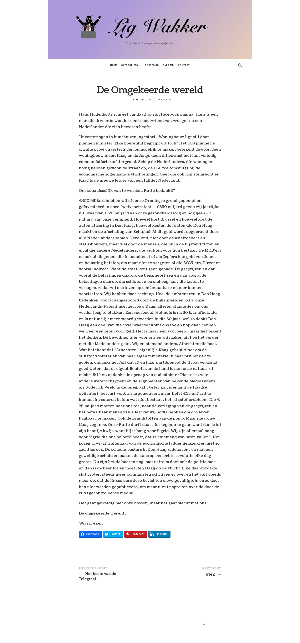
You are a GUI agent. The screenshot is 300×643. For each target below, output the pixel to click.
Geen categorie (141, 99)
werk (185, 572)
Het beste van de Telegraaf (114, 574)
